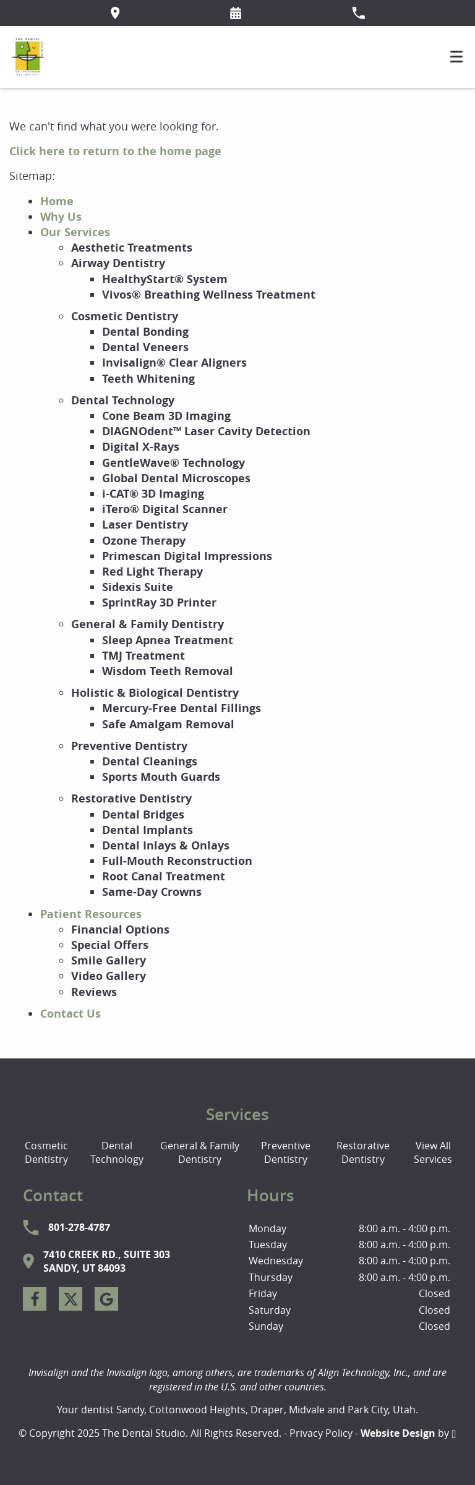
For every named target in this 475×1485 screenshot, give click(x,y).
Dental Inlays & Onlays (165, 845)
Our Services (75, 232)
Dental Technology (122, 400)
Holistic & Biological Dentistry (155, 692)
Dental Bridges (143, 814)
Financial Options (120, 929)
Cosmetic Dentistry (124, 316)
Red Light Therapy (152, 571)
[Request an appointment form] (235, 13)
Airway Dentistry (118, 263)
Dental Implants (147, 830)
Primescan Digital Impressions (187, 556)
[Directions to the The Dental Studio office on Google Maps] (115, 13)
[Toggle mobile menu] (456, 56)
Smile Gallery (108, 960)
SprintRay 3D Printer (159, 602)
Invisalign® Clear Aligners (174, 362)
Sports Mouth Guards (161, 777)
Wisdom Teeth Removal (167, 671)
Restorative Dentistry (131, 798)
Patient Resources (91, 914)
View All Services (433, 1152)
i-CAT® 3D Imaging (153, 493)
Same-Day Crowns (152, 892)
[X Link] (70, 1299)
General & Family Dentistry (147, 624)
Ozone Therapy (144, 540)
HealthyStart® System (165, 279)
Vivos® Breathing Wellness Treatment (208, 294)
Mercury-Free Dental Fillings (181, 708)
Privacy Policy (321, 1433)
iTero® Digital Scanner (165, 509)
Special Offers (109, 945)
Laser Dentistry (145, 524)
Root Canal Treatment (163, 876)
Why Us (61, 216)
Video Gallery (108, 976)
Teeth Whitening (148, 378)
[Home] (28, 57)
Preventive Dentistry (129, 746)
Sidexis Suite (137, 587)
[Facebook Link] (34, 1299)
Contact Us (70, 1013)
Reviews (94, 992)
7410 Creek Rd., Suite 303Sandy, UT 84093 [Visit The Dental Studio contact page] (96, 1261)
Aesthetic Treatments (131, 247)
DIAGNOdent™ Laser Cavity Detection (206, 431)
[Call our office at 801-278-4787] (358, 13)
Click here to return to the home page (115, 151)
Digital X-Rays (140, 446)
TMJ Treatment (143, 655)
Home (57, 201)
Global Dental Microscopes (176, 478)
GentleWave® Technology (173, 462)
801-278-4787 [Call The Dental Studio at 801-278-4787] (66, 1227)
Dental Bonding (145, 331)
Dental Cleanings (149, 761)
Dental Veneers (145, 347)
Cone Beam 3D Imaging (166, 415)
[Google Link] (106, 1299)
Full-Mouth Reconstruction (177, 861)
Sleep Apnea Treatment (167, 640)
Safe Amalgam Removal (168, 724)
